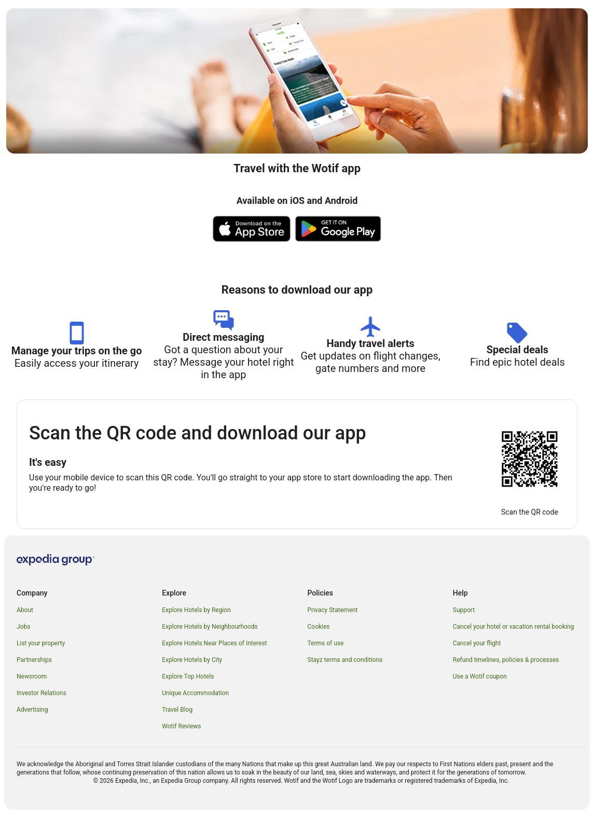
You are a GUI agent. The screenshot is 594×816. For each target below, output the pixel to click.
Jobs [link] (23, 626)
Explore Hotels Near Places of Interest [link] (214, 643)
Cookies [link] (319, 626)
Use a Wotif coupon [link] (480, 676)
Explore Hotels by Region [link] (196, 610)
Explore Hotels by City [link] (192, 659)
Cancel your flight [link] (477, 643)
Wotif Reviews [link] (181, 726)
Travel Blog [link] (177, 709)
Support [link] (464, 610)
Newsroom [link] (32, 676)
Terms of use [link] (326, 643)
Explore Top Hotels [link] (188, 676)
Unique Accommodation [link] (195, 693)
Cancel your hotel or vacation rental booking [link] (513, 626)
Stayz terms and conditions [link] (345, 659)
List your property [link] (41, 643)
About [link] (25, 610)
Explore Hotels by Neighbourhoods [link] (209, 626)
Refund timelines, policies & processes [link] (506, 659)
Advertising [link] (32, 709)
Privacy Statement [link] (333, 610)
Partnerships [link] (34, 659)
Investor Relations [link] (41, 693)
